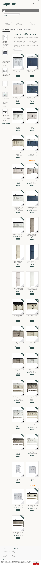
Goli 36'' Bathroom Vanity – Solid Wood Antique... (32, 71)
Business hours (14, 556)
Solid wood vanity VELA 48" (18, 505)
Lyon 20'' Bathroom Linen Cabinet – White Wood (32, 289)
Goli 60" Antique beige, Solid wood (18, 153)
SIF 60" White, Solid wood (32, 451)
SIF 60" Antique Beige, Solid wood (32, 425)
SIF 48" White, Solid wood (18, 424)
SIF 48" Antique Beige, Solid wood (18, 397)
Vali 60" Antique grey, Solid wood (18, 533)
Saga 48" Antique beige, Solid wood (18, 316)
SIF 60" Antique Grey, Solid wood (18, 452)
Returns (13, 555)
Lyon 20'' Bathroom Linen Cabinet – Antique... (18, 262)
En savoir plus (17, 565)
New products (7, 32)
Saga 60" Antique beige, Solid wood (32, 316)
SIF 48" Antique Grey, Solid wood (32, 397)
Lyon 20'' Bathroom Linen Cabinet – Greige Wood (18, 289)
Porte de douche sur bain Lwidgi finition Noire (6, 75)
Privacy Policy (14, 552)
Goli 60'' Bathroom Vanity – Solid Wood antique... (32, 153)
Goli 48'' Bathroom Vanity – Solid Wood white (18, 126)
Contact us (13, 551)
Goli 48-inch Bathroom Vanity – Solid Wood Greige (32, 126)
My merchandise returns (6, 551)
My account (5, 548)
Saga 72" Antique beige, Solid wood (32, 343)
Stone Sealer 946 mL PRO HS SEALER (6, 98)
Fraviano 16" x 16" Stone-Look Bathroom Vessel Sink (6, 57)
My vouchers (4, 556)
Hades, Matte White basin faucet (6, 42)
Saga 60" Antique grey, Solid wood (18, 343)
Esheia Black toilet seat (5, 116)
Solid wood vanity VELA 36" (32, 478)
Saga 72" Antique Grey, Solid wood (18, 370)
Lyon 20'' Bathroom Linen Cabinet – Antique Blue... (32, 262)
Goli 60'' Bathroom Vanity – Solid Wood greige (18, 181)
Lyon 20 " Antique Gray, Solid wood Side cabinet (32, 235)
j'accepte (36, 564)
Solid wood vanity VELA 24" (18, 478)
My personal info (5, 555)
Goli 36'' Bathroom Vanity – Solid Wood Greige (18, 98)
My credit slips (4, 552)
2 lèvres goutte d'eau (6, 87)
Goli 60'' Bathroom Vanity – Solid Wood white (18, 208)
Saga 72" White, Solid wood (32, 369)
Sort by (13, 49)
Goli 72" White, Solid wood (18, 234)
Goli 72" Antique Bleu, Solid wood (32, 208)
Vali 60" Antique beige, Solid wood (32, 506)
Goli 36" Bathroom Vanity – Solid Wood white (18, 71)
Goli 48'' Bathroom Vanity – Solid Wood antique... (32, 98)
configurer (36, 562)
